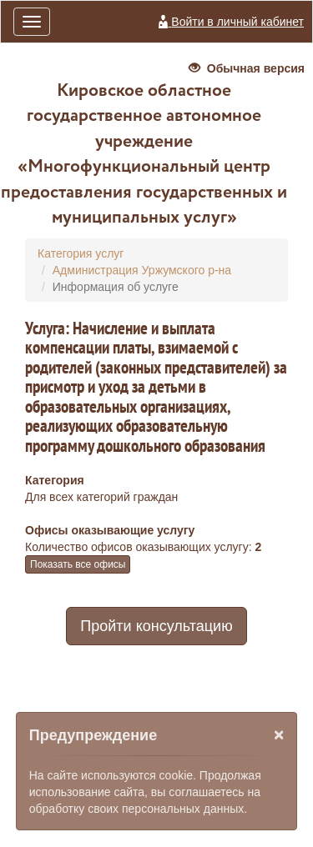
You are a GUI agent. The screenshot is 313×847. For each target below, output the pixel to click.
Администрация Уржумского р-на (142, 270)
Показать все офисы (77, 564)
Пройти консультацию (156, 626)
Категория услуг (81, 253)
